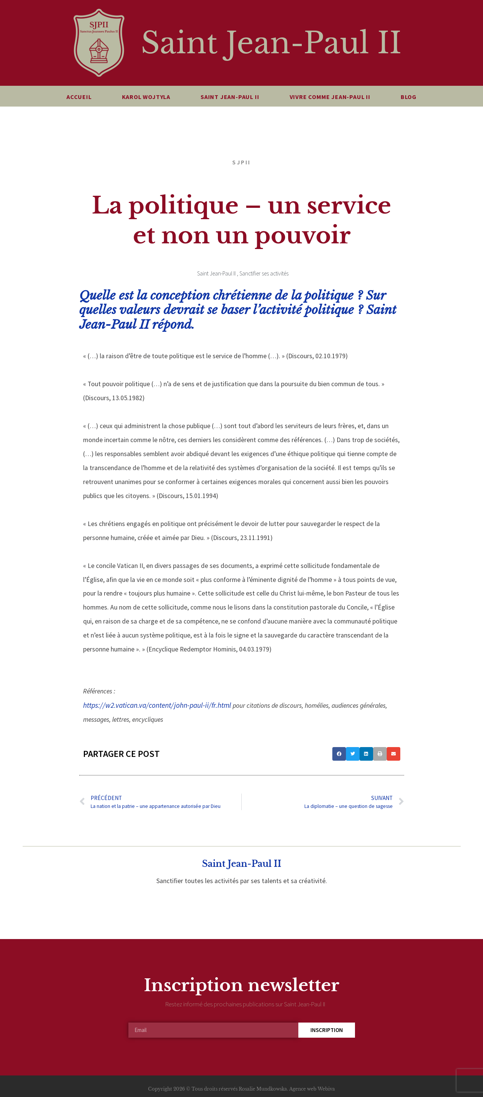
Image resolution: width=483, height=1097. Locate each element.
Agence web (302, 1089)
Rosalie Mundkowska (263, 1089)
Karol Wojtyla (146, 97)
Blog (409, 97)
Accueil (79, 97)
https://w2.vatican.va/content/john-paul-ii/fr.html (157, 705)
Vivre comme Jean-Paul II (330, 97)
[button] (339, 754)
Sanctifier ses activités (264, 273)
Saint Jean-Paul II (271, 43)
